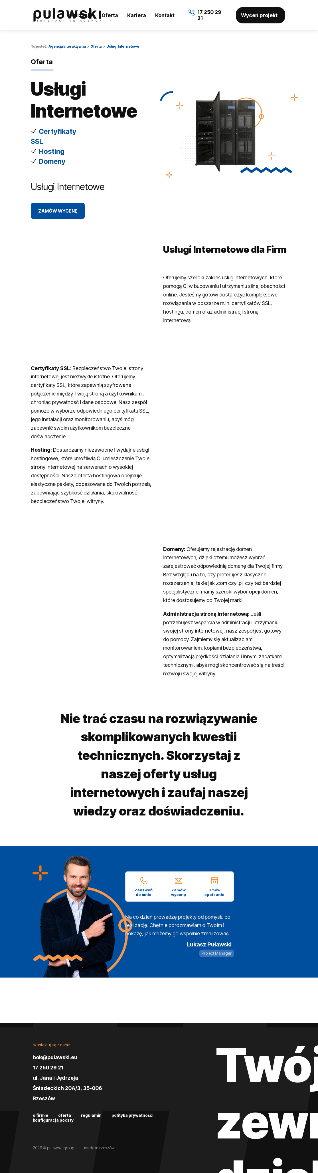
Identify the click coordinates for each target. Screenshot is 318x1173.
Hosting (51, 151)
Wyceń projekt (259, 15)
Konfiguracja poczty (53, 1120)
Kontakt (165, 15)
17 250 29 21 (48, 1068)
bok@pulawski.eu (55, 1057)
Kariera (136, 15)
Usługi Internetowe (122, 46)
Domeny (52, 161)
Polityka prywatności (132, 1115)
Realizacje (79, 15)
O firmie (40, 1115)
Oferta (110, 15)
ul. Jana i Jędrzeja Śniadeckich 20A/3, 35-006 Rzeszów (67, 1088)
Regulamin (91, 1115)
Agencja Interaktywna (67, 46)
